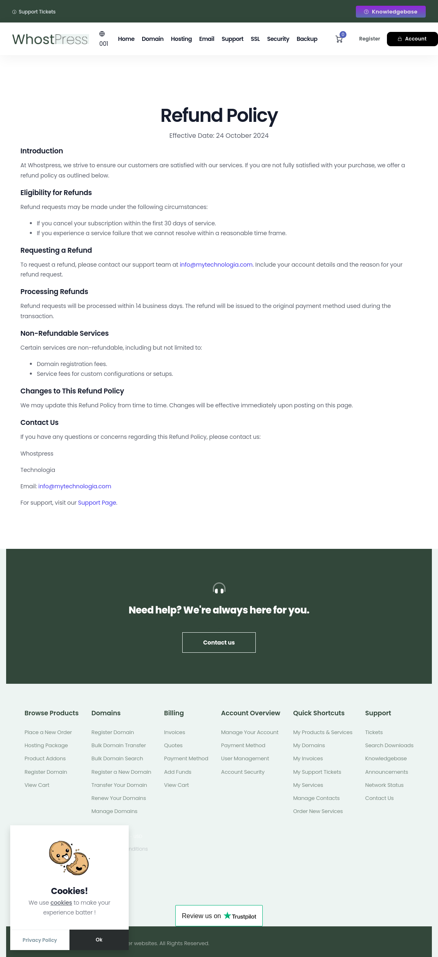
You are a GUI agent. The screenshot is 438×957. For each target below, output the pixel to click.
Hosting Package (46, 745)
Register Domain (46, 772)
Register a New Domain (121, 772)
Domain (152, 39)
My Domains (309, 745)
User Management (245, 758)
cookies (61, 903)
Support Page (97, 503)
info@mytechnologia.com (216, 265)
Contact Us (379, 798)
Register (369, 38)
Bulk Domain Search (117, 758)
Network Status (384, 785)
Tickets (374, 732)
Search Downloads (389, 745)
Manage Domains (115, 811)
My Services (308, 785)
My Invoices (308, 758)
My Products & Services (322, 732)
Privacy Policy (39, 940)
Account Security (243, 772)
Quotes (173, 745)
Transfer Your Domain (119, 785)
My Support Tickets (317, 772)
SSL (255, 39)
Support (232, 39)
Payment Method (186, 758)
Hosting (181, 39)
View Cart (37, 785)
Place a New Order (48, 732)
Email (206, 39)
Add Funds (178, 772)
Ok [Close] (99, 939)
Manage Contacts (316, 798)
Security (278, 39)
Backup (307, 39)
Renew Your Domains (119, 798)
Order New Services (318, 811)
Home (126, 39)
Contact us (219, 642)
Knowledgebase (391, 12)
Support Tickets (34, 11)
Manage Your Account (249, 732)
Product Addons (45, 758)
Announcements (386, 772)
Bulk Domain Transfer (119, 745)
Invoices (174, 732)
